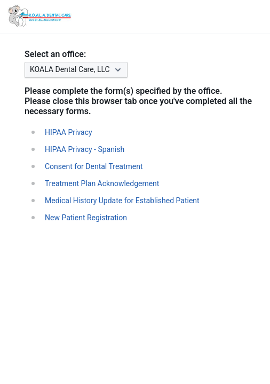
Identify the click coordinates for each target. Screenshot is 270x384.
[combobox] (144, 70)
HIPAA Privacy (68, 132)
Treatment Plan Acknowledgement (102, 183)
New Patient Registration (86, 217)
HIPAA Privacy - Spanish (84, 149)
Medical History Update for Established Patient (122, 200)
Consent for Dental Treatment (94, 166)
